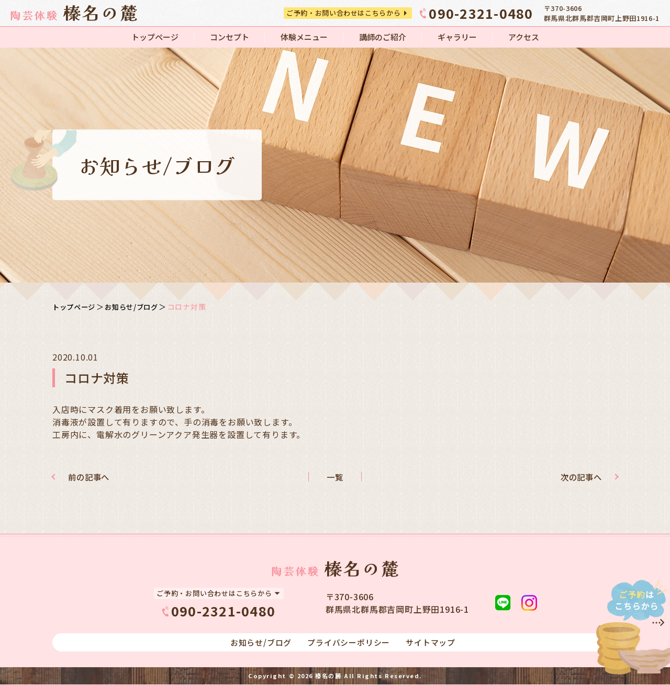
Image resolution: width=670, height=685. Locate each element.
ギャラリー (457, 36)
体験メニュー (304, 36)
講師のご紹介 (382, 36)
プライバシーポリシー (348, 643)
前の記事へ (93, 477)
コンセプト (229, 36)
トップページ (154, 36)
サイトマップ (430, 643)
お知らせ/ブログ (136, 306)
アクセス (523, 36)
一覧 (335, 477)
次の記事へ (577, 477)
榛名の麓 (328, 676)
